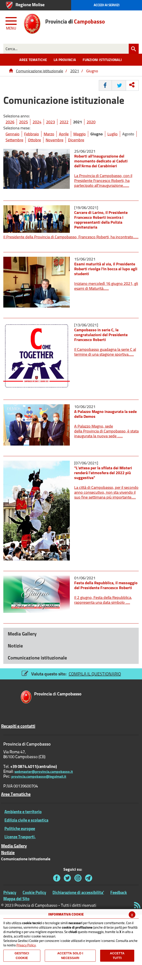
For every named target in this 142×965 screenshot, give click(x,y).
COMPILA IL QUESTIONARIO (95, 674)
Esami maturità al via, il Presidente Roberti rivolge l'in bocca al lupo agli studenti (105, 268)
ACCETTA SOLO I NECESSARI (70, 955)
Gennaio (12, 134)
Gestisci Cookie (22, 955)
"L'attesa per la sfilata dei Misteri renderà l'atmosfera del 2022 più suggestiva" (103, 472)
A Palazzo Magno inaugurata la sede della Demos (105, 414)
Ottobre (34, 140)
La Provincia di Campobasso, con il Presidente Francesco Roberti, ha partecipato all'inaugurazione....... (103, 180)
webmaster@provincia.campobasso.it (43, 771)
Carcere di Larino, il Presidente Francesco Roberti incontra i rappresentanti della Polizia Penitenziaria (101, 220)
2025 (23, 122)
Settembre (14, 140)
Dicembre (76, 140)
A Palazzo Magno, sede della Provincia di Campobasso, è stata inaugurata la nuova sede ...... (106, 431)
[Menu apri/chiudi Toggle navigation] (11, 23)
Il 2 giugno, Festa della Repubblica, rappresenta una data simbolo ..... (103, 600)
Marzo (49, 134)
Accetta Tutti (117, 955)
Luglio (112, 134)
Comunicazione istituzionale (39, 71)
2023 (50, 122)
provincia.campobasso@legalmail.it (38, 776)
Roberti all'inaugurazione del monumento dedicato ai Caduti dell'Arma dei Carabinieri (101, 161)
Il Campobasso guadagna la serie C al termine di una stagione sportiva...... (105, 352)
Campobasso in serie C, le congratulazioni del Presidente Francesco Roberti (101, 334)
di (58, 694)
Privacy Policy (26, 945)
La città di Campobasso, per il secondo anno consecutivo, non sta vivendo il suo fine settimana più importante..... (106, 492)
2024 (37, 122)
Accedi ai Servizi (106, 5)
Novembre (54, 140)
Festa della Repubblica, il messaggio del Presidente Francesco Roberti (106, 585)
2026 (10, 122)
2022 (64, 122)
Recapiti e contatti (18, 726)
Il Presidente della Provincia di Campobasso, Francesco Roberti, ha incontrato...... (70, 237)
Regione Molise (30, 4)
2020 (91, 122)
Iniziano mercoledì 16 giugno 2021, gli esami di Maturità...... (106, 286)
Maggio (79, 134)
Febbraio (31, 134)
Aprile (64, 134)
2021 (74, 71)
